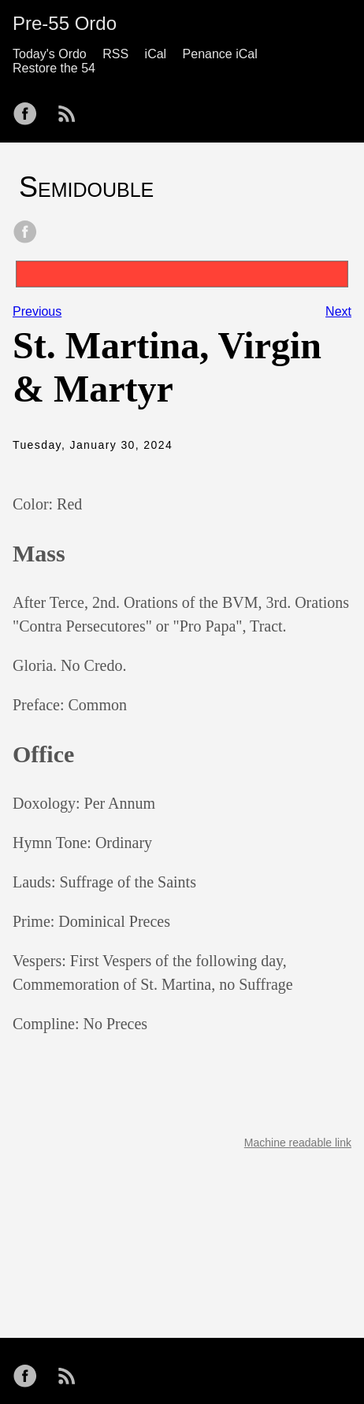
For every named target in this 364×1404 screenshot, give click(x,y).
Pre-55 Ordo (65, 23)
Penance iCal (220, 54)
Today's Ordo (50, 54)
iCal (156, 54)
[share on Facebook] (25, 233)
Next (338, 311)
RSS (115, 54)
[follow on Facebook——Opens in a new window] (30, 108)
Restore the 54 (54, 68)
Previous (37, 311)
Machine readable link (297, 1142)
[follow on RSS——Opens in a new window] (71, 108)
